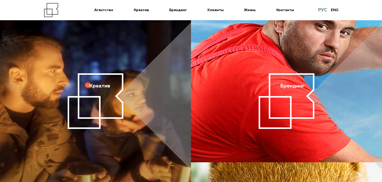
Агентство (103, 10)
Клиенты (215, 10)
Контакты (285, 10)
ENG (334, 10)
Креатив (141, 10)
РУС (322, 10)
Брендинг (178, 10)
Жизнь (250, 10)
